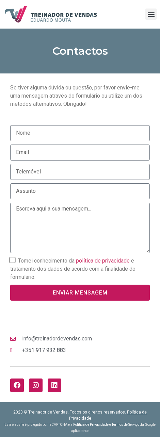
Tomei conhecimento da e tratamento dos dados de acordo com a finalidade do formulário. (72, 268)
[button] (151, 14)
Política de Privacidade (91, 424)
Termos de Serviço (125, 424)
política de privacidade (103, 260)
